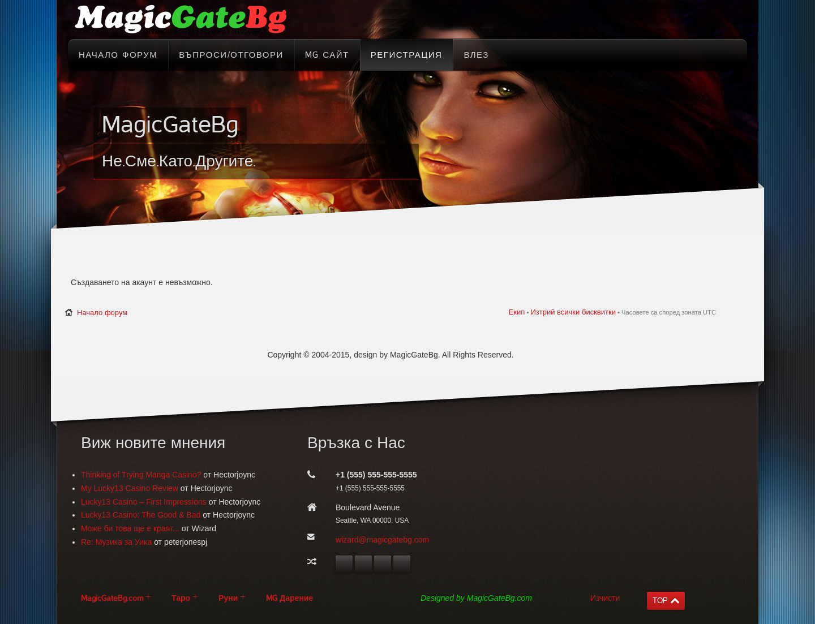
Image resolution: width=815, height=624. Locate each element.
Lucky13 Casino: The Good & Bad (140, 514)
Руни (228, 598)
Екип (517, 312)
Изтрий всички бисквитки (572, 312)
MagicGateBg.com (112, 598)
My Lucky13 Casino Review (129, 488)
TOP (660, 600)
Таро (180, 598)
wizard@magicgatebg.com (382, 539)
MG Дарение (289, 598)
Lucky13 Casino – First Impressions (144, 501)
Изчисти (605, 598)
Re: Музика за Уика (116, 541)
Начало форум (102, 312)
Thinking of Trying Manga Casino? (141, 474)
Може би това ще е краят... (130, 528)
